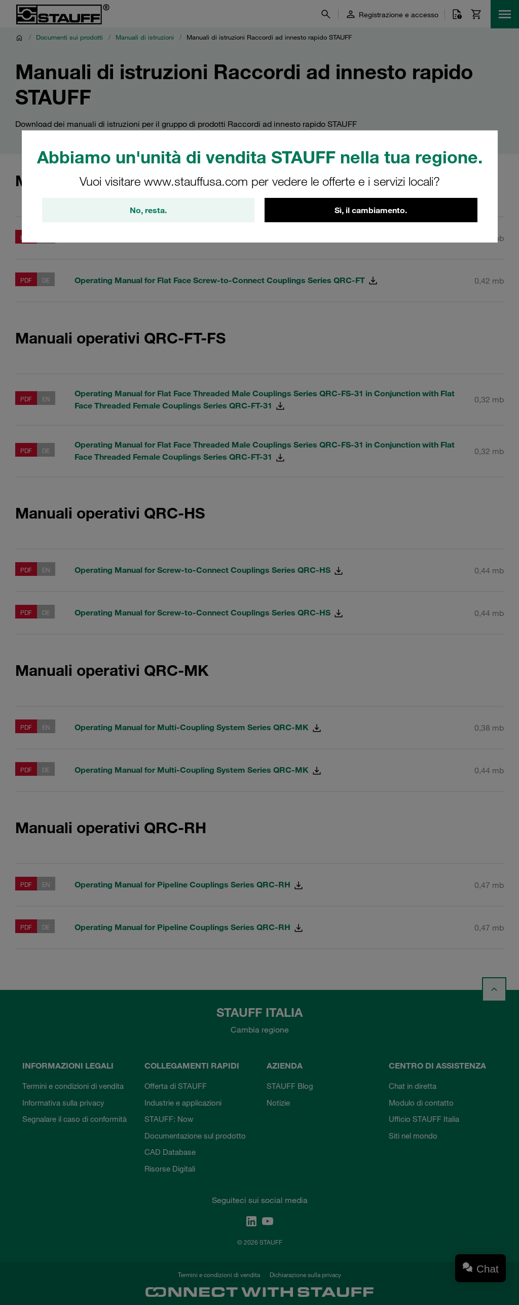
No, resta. (148, 210)
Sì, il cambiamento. (371, 210)
